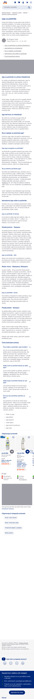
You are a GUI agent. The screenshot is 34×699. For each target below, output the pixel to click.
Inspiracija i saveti (16, 12)
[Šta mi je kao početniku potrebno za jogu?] (17, 397)
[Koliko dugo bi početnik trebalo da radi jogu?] (17, 382)
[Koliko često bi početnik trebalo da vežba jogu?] (17, 367)
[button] (31, 2)
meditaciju (5, 183)
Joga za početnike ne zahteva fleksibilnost (17, 45)
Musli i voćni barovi (11, 517)
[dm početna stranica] (5, 2)
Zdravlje (25, 12)
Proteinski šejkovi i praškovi (13, 528)
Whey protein (9, 533)
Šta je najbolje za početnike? (13, 51)
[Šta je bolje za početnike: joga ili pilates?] (17, 347)
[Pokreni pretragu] (29, 7)
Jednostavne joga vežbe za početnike (16, 54)
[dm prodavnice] (15, 2)
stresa (19, 359)
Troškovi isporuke (23, 643)
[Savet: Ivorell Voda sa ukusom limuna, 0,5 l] (3, 473)
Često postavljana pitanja (12, 56)
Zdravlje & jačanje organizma (9, 14)
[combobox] (17, 7)
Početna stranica (6, 12)
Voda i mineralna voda (11, 523)
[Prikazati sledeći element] (31, 451)
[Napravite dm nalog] (17, 693)
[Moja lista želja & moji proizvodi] (19, 2)
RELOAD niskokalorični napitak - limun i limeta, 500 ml (22, 464)
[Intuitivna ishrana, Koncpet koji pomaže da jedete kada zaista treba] (17, 497)
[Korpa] (27, 2)
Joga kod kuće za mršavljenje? (13, 48)
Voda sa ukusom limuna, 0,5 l (6, 461)
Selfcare (21, 107)
